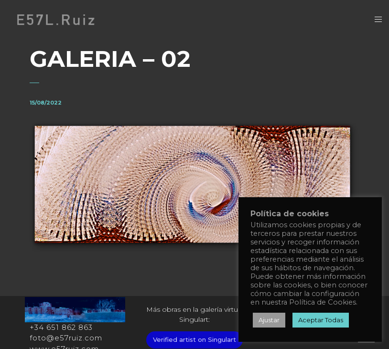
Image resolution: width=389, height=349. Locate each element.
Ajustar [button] (269, 320)
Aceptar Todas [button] (320, 320)
